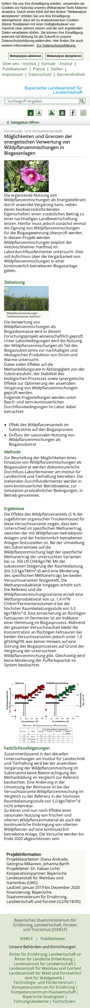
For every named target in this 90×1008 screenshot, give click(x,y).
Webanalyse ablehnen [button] (25, 56)
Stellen (57, 69)
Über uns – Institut (19, 63)
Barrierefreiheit (71, 74)
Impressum (12, 74)
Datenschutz (40, 74)
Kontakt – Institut (57, 63)
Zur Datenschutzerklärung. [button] (56, 45)
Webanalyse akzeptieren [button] (64, 56)
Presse (39, 69)
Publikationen (14, 69)
